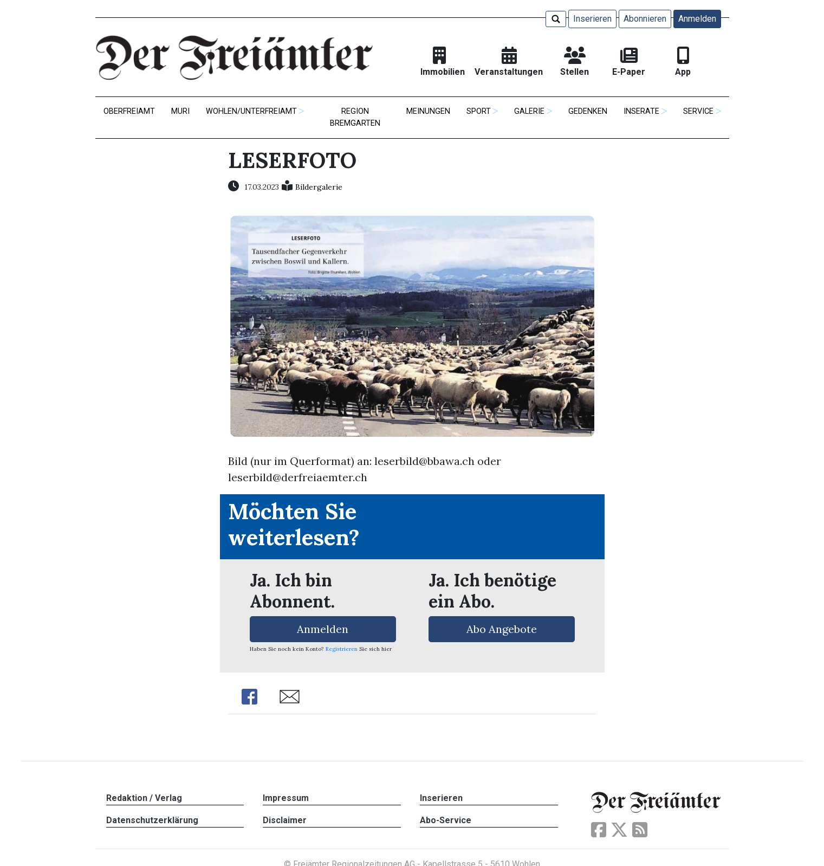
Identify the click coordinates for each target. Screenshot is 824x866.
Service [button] (698, 111)
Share (249, 696)
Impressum (286, 798)
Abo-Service (445, 820)
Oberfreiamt (129, 111)
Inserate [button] (641, 111)
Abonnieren (645, 19)
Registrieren (341, 648)
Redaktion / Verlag (144, 798)
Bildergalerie (318, 187)
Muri (180, 111)
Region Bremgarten (355, 117)
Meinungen (428, 111)
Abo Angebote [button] (501, 629)
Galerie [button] (529, 111)
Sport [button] (478, 111)
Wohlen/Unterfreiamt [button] (251, 111)
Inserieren (592, 19)
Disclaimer (285, 820)
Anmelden (697, 19)
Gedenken (587, 111)
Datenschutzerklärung (152, 820)
